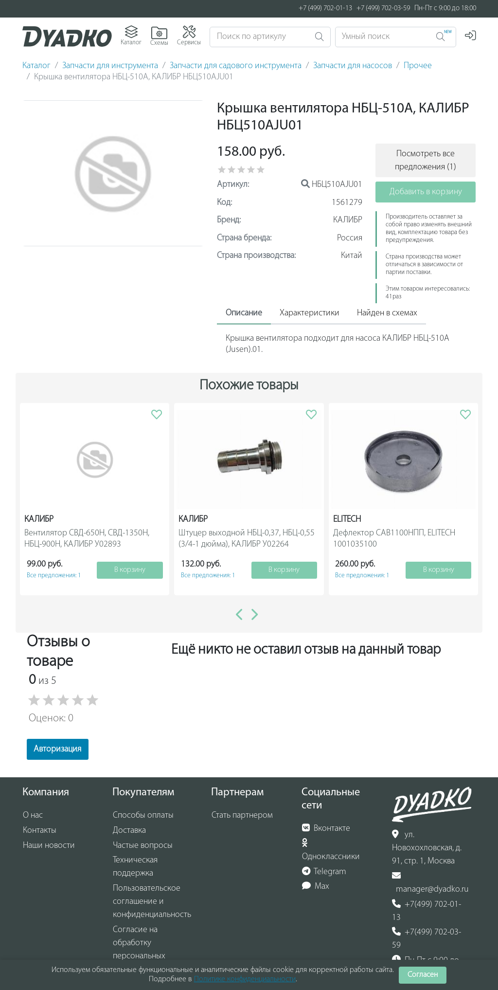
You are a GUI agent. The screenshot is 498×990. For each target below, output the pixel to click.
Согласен (423, 975)
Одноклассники (331, 850)
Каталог (36, 66)
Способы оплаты (143, 815)
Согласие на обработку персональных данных (139, 949)
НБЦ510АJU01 (331, 184)
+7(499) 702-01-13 (427, 910)
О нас (33, 815)
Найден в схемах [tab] (387, 313)
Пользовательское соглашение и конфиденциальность (152, 901)
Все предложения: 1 (54, 575)
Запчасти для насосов (352, 66)
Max (316, 886)
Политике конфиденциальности (245, 979)
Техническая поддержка (135, 867)
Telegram (324, 872)
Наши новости (49, 845)
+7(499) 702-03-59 (427, 938)
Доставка (129, 830)
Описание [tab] (244, 313)
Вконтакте (326, 828)
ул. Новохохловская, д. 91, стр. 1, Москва (427, 848)
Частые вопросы (143, 845)
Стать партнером (242, 815)
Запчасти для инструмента (110, 66)
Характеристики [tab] (309, 313)
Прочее (418, 66)
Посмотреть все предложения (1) (425, 160)
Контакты (39, 830)
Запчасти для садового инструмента (236, 66)
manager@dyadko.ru (430, 882)
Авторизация (57, 749)
